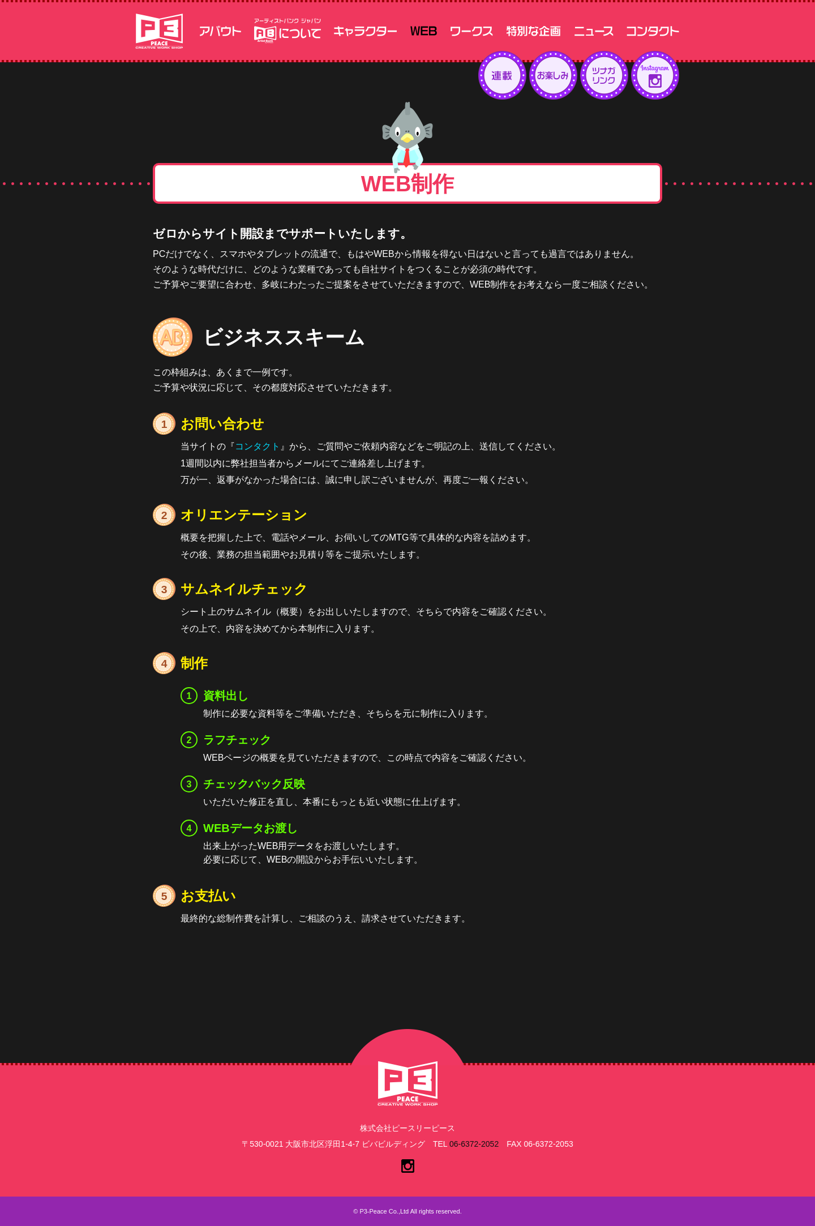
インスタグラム (655, 75)
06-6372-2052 (474, 1143)
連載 (502, 75)
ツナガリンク (604, 75)
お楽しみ (553, 75)
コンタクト (257, 446)
